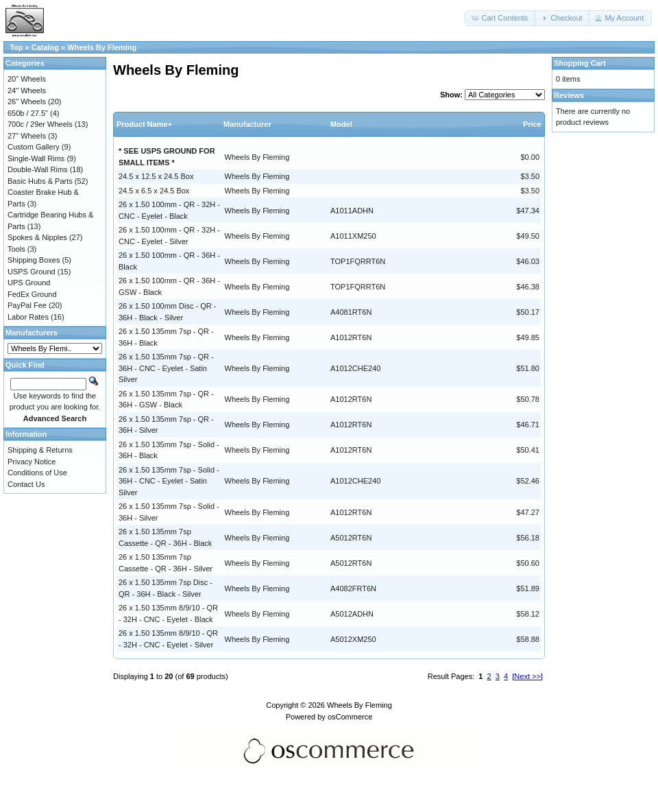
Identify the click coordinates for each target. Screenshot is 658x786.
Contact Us (26, 484)
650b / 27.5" (28, 113)
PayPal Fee (27, 305)
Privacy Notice (32, 461)
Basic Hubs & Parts (40, 181)
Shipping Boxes (34, 260)
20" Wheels (27, 79)
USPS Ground (32, 271)
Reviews (569, 95)
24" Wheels (27, 90)
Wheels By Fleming (101, 47)
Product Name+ (144, 124)
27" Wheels (27, 136)
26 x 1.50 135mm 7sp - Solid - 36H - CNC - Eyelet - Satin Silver (169, 481)
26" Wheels (27, 101)
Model (341, 124)
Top (16, 47)
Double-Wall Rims (38, 169)
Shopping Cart (580, 63)
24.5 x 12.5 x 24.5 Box (156, 176)
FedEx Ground (32, 294)
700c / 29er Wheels (40, 124)
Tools (16, 249)
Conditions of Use (37, 472)
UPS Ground (29, 282)
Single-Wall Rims (36, 158)
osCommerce (350, 717)
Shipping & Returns (40, 450)
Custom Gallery (34, 147)
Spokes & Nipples (37, 237)
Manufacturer (247, 124)
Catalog (45, 47)
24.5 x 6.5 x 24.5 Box (154, 191)
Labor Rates (28, 317)
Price (532, 124)
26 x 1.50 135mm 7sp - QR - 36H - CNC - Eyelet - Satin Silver (166, 368)
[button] (500, 18)
